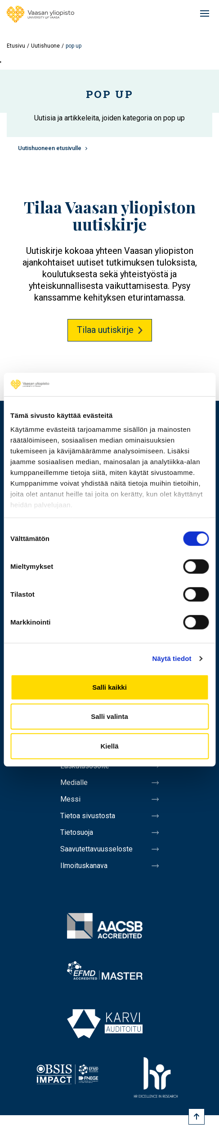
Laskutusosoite (84, 766)
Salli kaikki (109, 687)
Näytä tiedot (172, 658)
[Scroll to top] (196, 1116)
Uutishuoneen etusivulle (49, 148)
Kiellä (109, 746)
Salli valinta (109, 716)
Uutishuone (45, 46)
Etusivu (16, 46)
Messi (70, 799)
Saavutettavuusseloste (96, 849)
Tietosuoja (76, 832)
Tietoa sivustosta (87, 815)
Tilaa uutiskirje (105, 329)
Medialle (74, 782)
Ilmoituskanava (83, 865)
